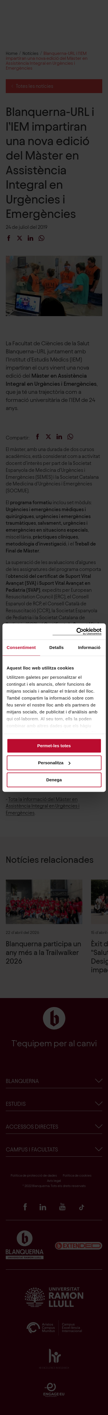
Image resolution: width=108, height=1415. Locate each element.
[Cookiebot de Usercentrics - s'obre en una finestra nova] (76, 631)
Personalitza (54, 762)
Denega (54, 779)
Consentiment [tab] (21, 647)
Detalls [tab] (56, 647)
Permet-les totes (54, 745)
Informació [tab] (89, 647)
